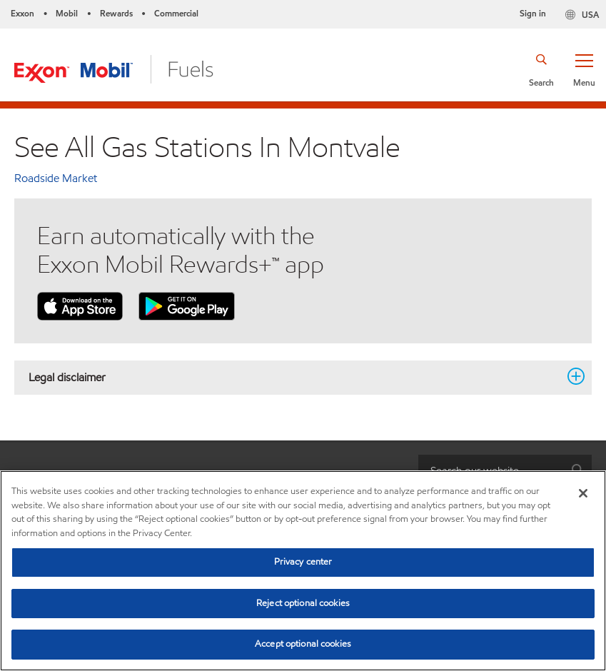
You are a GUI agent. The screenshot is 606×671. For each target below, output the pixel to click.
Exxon (22, 13)
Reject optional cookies (303, 603)
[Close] (583, 493)
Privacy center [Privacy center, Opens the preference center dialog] (303, 561)
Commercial (176, 13)
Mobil (67, 13)
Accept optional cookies (303, 643)
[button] (584, 69)
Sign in (533, 13)
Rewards (116, 13)
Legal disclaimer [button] (294, 377)
